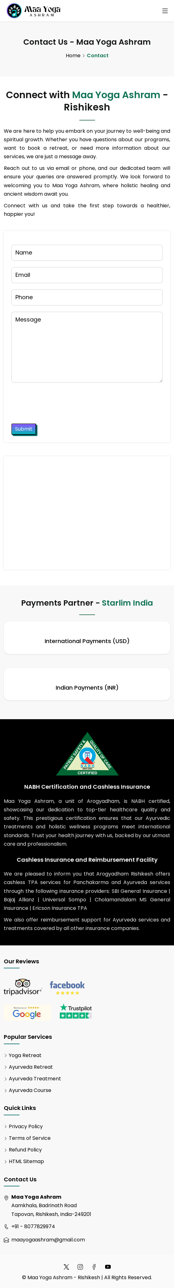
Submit (23, 429)
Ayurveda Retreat (31, 1067)
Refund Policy (25, 1149)
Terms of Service (30, 1138)
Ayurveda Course (30, 1090)
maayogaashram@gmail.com (48, 1239)
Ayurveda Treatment (35, 1078)
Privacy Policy (26, 1126)
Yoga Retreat (25, 1055)
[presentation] (59, 401)
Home (73, 55)
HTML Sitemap (26, 1161)
